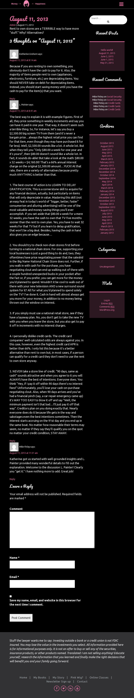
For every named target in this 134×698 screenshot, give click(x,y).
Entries (107, 303)
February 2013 (107, 229)
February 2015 (107, 162)
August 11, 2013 (29, 18)
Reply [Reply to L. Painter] (12, 441)
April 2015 (107, 156)
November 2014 (107, 172)
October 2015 (107, 143)
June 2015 (107, 149)
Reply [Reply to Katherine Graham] (12, 98)
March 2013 (107, 226)
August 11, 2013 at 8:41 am (23, 111)
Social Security (114, 96)
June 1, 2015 (107, 59)
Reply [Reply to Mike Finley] (12, 479)
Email (14, 576)
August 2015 (107, 146)
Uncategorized (107, 266)
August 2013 (107, 210)
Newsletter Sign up (58, 681)
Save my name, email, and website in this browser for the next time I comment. (45, 602)
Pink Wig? (77, 677)
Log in (107, 300)
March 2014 (107, 188)
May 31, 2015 (107, 63)
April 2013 (107, 223)
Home (23, 677)
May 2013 (107, 220)
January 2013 (107, 233)
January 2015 (107, 165)
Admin (13, 25)
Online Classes (99, 677)
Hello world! (107, 50)
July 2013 (107, 213)
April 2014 (107, 184)
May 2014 (107, 181)
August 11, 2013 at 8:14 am (23, 60)
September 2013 (107, 207)
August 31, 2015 (107, 53)
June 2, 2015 (107, 56)
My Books (40, 677)
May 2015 (107, 152)
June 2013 (107, 217)
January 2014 (107, 194)
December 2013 (107, 197)
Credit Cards (114, 103)
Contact (82, 681)
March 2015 (107, 159)
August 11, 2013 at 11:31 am (24, 453)
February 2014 (107, 191)
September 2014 (107, 178)
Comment (16, 508)
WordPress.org (107, 310)
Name (14, 557)
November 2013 (107, 200)
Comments (107, 306)
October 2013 (107, 204)
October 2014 (107, 175)
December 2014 (107, 168)
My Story (58, 677)
